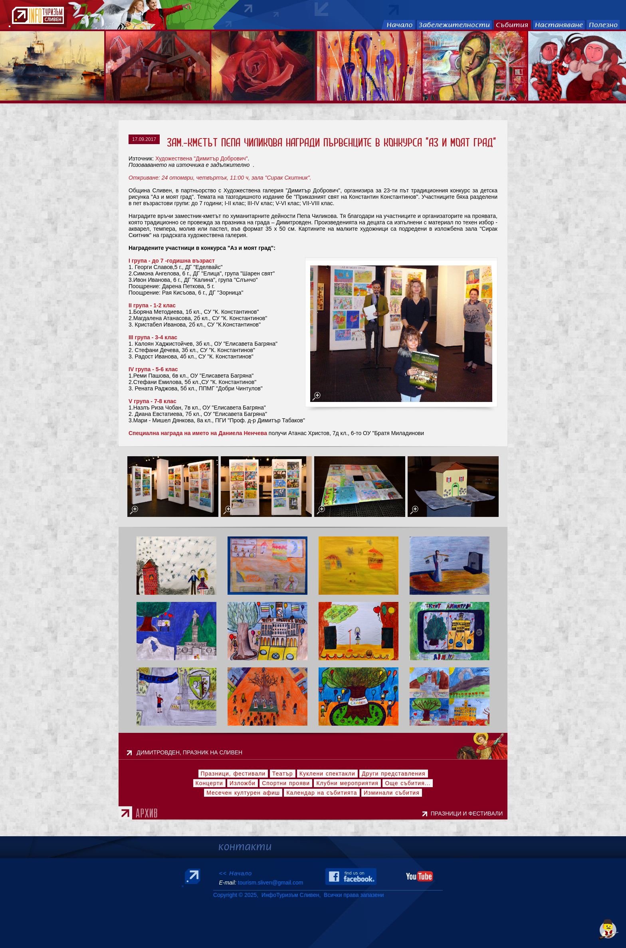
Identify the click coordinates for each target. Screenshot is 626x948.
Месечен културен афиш (243, 793)
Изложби (243, 783)
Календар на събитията (321, 793)
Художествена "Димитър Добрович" (201, 158)
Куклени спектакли (327, 773)
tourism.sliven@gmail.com (270, 882)
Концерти (209, 783)
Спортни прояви (286, 783)
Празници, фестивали (233, 773)
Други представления (393, 773)
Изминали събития (392, 793)
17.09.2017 (144, 139)
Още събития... (407, 783)
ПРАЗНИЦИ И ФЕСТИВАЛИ (468, 813)
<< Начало (235, 873)
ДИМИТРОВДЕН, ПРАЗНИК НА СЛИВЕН (192, 752)
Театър (282, 773)
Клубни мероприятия (347, 783)
